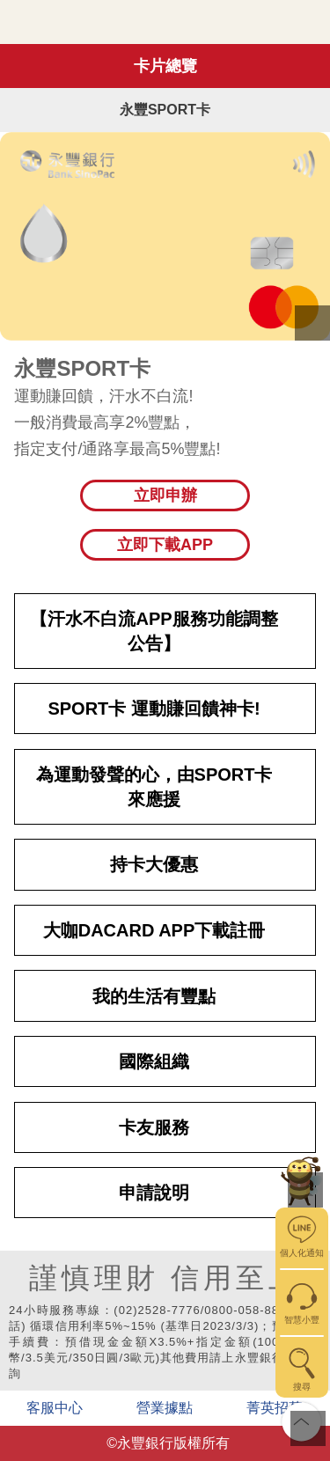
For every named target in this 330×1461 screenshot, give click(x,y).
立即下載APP (165, 545)
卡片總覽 (165, 66)
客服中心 (54, 1407)
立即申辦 (165, 495)
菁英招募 (274, 1407)
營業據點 (164, 1407)
